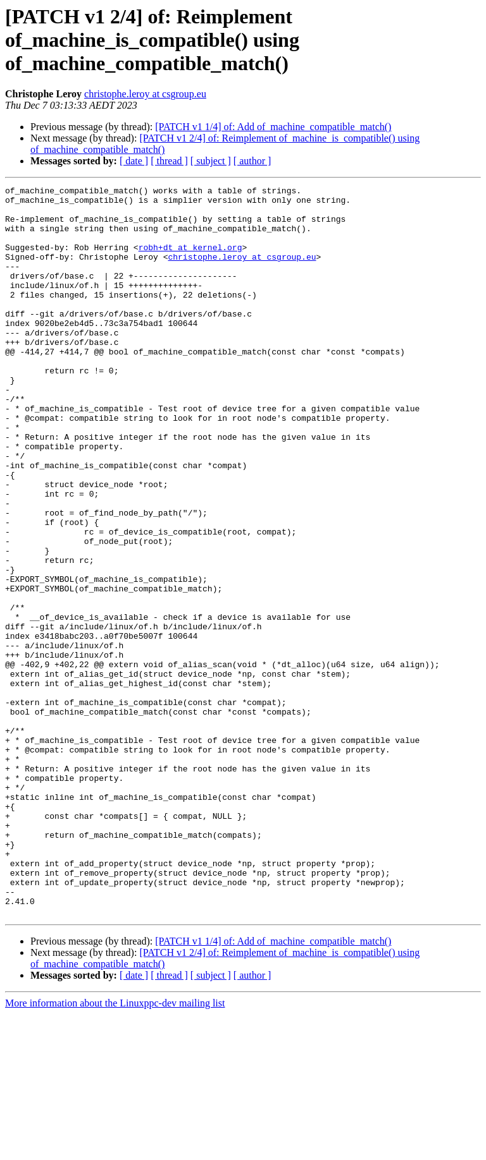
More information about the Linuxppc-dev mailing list (115, 1149)
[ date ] (134, 160)
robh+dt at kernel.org (190, 260)
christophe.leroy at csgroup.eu (145, 93)
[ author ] (252, 160)
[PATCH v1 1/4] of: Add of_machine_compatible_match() (273, 126)
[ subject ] (210, 160)
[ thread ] (169, 160)
